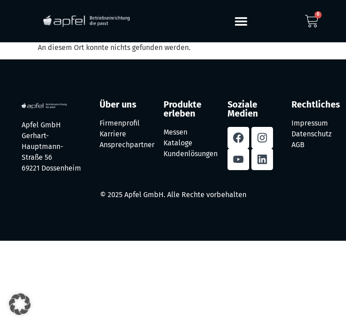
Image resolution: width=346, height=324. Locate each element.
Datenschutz (311, 134)
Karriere (113, 134)
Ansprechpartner (127, 144)
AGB (298, 144)
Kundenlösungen (191, 153)
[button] (241, 21)
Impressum (309, 123)
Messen (175, 132)
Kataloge (178, 143)
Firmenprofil (120, 123)
